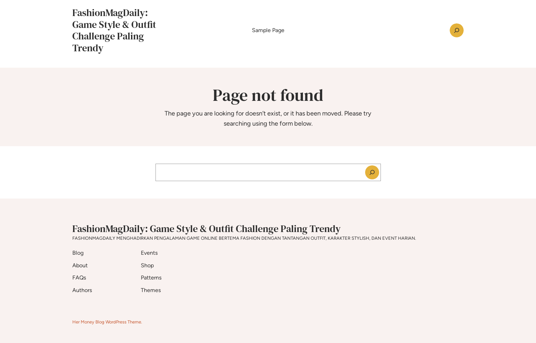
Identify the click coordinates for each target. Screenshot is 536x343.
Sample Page (268, 30)
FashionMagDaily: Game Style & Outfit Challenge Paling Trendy (114, 30)
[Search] (372, 172)
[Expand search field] (457, 30)
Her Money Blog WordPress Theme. (107, 322)
